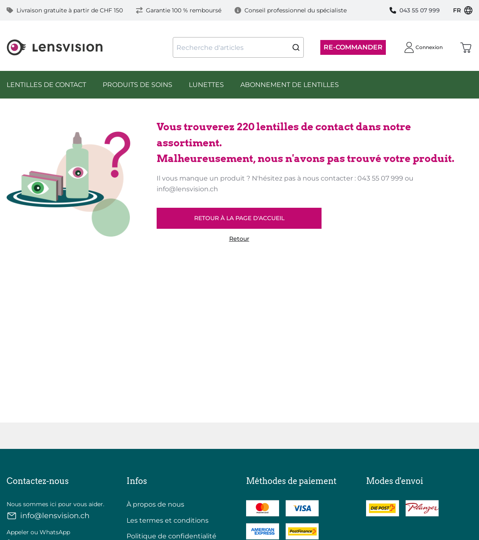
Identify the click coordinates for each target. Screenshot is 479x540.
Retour (239, 238)
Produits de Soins (137, 85)
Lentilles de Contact (46, 85)
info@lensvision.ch (48, 516)
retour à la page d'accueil (239, 218)
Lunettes (206, 85)
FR (462, 10)
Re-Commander (353, 47)
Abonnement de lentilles (289, 85)
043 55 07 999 (415, 10)
